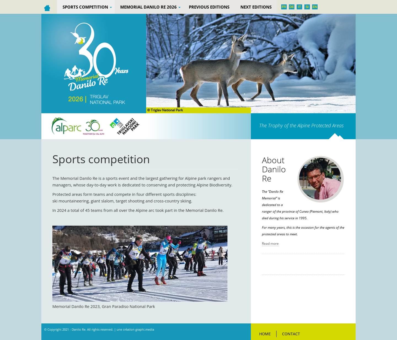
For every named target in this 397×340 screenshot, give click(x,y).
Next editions (256, 7)
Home (265, 333)
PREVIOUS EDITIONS (209, 7)
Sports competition (87, 7)
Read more (270, 243)
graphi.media (144, 329)
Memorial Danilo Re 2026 (150, 7)
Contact (291, 333)
